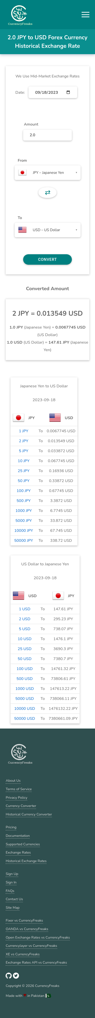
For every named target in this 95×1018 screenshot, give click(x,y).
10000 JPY (23, 530)
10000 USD (24, 708)
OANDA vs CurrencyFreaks (27, 928)
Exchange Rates (18, 852)
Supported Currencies (23, 844)
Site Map (12, 907)
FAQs (10, 890)
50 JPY (23, 481)
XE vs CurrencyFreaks (22, 954)
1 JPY (23, 431)
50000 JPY (23, 540)
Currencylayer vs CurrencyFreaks (31, 945)
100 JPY (24, 490)
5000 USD (24, 698)
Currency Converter (21, 805)
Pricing (11, 827)
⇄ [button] (47, 192)
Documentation (18, 835)
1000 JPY (23, 510)
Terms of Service (19, 789)
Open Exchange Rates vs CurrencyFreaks (38, 937)
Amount (31, 124)
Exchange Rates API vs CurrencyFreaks (36, 962)
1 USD (24, 609)
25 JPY (23, 471)
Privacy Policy (16, 797)
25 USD (25, 649)
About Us (13, 780)
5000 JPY (23, 520)
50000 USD (24, 718)
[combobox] (48, 172)
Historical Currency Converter (29, 814)
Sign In (11, 882)
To (20, 218)
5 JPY (23, 451)
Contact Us (14, 899)
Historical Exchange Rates (26, 860)
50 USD (25, 659)
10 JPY (23, 461)
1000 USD (24, 688)
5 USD (24, 629)
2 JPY (23, 441)
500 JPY (24, 500)
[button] (85, 14)
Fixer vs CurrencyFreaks (24, 920)
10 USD (25, 639)
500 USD (25, 678)
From (22, 160)
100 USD (25, 668)
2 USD (24, 619)
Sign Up (12, 873)
